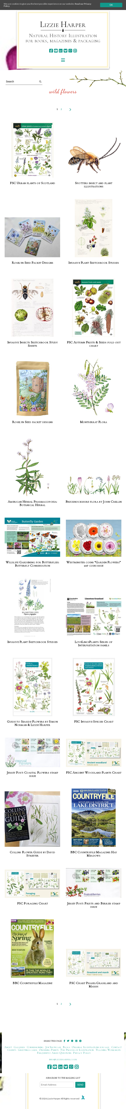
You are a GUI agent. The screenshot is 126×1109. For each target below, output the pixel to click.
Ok (111, 5)
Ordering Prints (49, 1050)
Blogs (66, 1047)
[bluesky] (65, 50)
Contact (116, 1047)
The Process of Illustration (77, 1050)
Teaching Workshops (108, 1050)
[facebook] (51, 50)
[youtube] (56, 50)
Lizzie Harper (63, 24)
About (8, 1047)
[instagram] (75, 50)
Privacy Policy (82, 1052)
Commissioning (35, 1047)
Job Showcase (53, 1047)
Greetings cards (27, 1050)
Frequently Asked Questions (54, 1052)
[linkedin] (60, 50)
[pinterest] (70, 50)
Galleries (19, 1047)
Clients (11, 1050)
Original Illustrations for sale (91, 1047)
